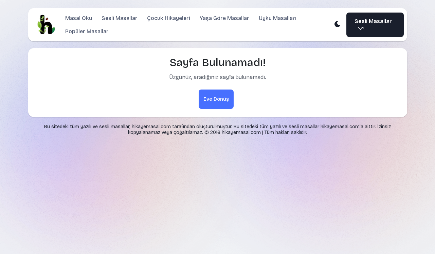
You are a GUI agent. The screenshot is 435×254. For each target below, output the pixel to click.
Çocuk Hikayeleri (168, 18)
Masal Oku (78, 18)
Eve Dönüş (216, 99)
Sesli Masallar (119, 18)
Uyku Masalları (277, 18)
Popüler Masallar (86, 31)
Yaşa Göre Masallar (224, 18)
